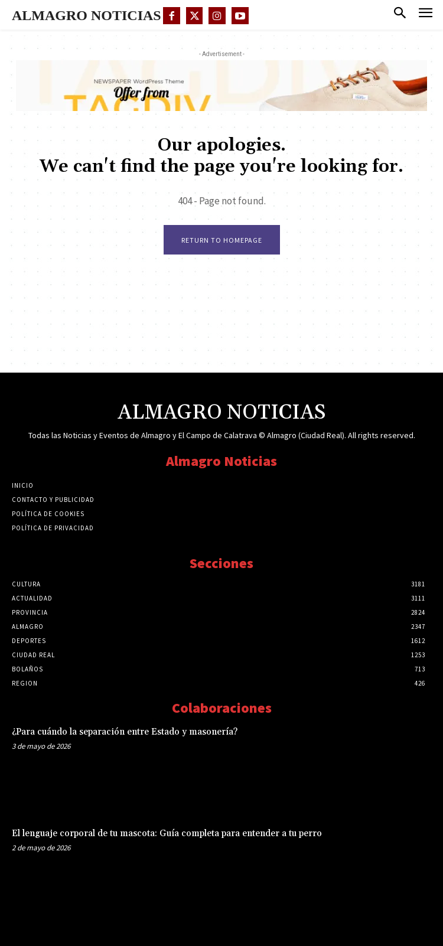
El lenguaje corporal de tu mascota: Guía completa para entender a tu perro (167, 833)
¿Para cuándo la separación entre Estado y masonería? (124, 732)
